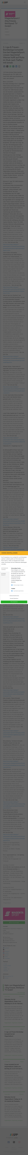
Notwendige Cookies (4, 569)
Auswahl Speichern (14, 598)
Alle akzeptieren (14, 601)
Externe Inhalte (3, 574)
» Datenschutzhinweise (14, 595)
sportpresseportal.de (18, 591)
